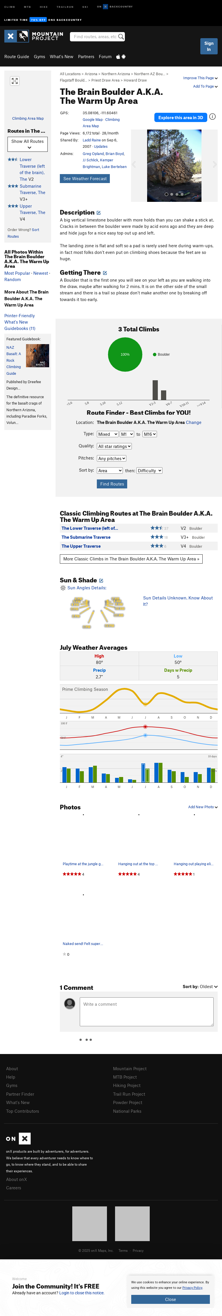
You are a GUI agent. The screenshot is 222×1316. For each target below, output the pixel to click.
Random (12, 279)
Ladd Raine (92, 140)
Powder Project (127, 1102)
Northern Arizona (115, 73)
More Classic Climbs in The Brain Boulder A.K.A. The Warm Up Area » (131, 558)
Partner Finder (20, 1094)
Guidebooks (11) (20, 328)
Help (10, 1076)
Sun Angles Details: (97, 608)
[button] (137, 166)
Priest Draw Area (105, 80)
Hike (44, 6)
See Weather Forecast (85, 178)
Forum (105, 56)
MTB (27, 6)
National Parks (127, 1111)
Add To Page (205, 86)
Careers (13, 1187)
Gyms (39, 56)
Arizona (91, 73)
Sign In (209, 46)
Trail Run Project (129, 1094)
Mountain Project (130, 1068)
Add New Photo (203, 806)
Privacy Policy (192, 1288)
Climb (9, 6)
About (12, 1068)
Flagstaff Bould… (73, 80)
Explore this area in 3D (180, 117)
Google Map (93, 119)
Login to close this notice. (82, 1293)
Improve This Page (200, 77)
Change (193, 422)
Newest (40, 273)
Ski (85, 6)
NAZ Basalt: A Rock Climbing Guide (13, 360)
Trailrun (65, 6)
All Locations (70, 73)
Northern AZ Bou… (149, 73)
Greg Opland (93, 153)
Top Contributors (22, 1111)
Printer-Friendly (19, 315)
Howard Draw (135, 80)
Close (170, 1299)
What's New (61, 56)
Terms (123, 1250)
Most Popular (17, 273)
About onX (16, 1179)
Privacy (138, 1250)
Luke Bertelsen (114, 166)
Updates (101, 146)
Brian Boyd (115, 153)
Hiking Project (126, 1085)
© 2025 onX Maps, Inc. (96, 1250)
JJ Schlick (90, 160)
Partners (86, 56)
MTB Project (125, 1076)
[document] (170, 1292)
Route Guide (16, 56)
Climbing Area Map (28, 118)
